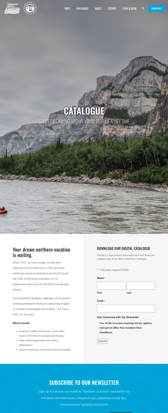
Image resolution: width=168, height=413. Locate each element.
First (99, 292)
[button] (143, 9)
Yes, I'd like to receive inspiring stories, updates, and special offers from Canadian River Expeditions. (126, 328)
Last (129, 292)
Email (101, 301)
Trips (67, 8)
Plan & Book (130, 8)
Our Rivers (82, 8)
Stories (112, 8)
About (98, 8)
